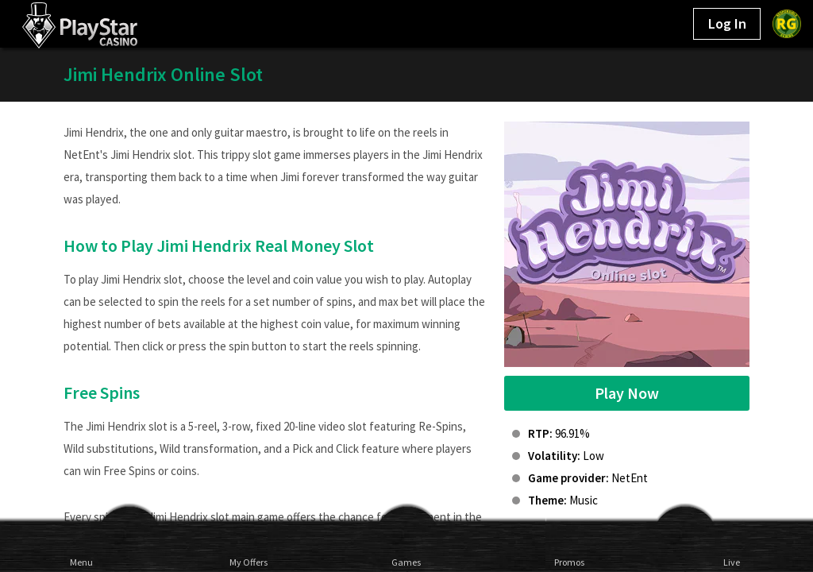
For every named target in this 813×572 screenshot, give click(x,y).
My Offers (244, 561)
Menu (81, 561)
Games (406, 561)
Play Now (627, 393)
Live (731, 561)
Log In (727, 23)
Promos (569, 561)
